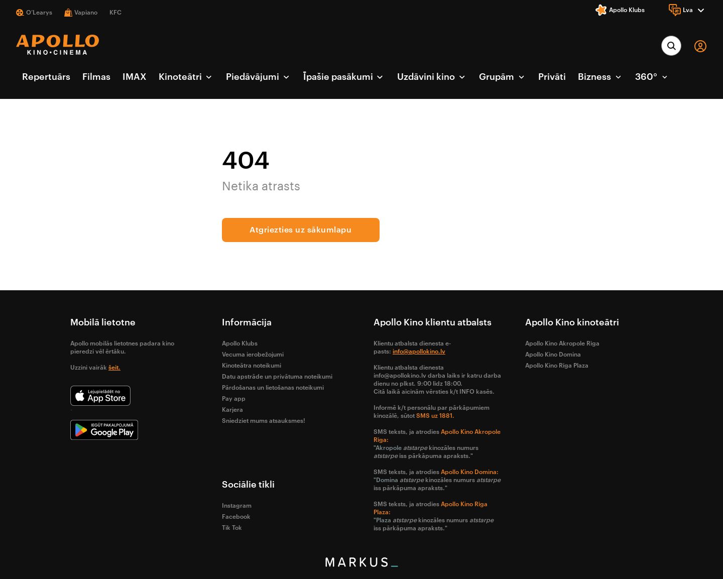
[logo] (57, 45)
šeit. (114, 368)
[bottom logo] (361, 564)
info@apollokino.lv (419, 352)
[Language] (688, 10)
